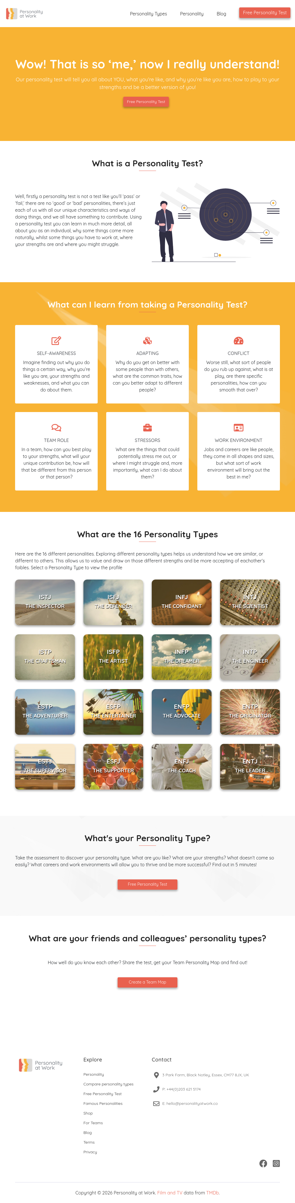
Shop (88, 1113)
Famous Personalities (102, 1103)
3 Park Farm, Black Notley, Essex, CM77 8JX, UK (205, 1074)
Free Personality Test (265, 12)
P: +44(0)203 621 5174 (181, 1089)
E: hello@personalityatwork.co (190, 1103)
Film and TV (170, 1193)
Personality (192, 14)
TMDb (212, 1193)
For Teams (93, 1122)
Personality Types (148, 14)
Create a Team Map (147, 982)
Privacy (90, 1151)
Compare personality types (108, 1084)
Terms (89, 1142)
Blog (221, 14)
